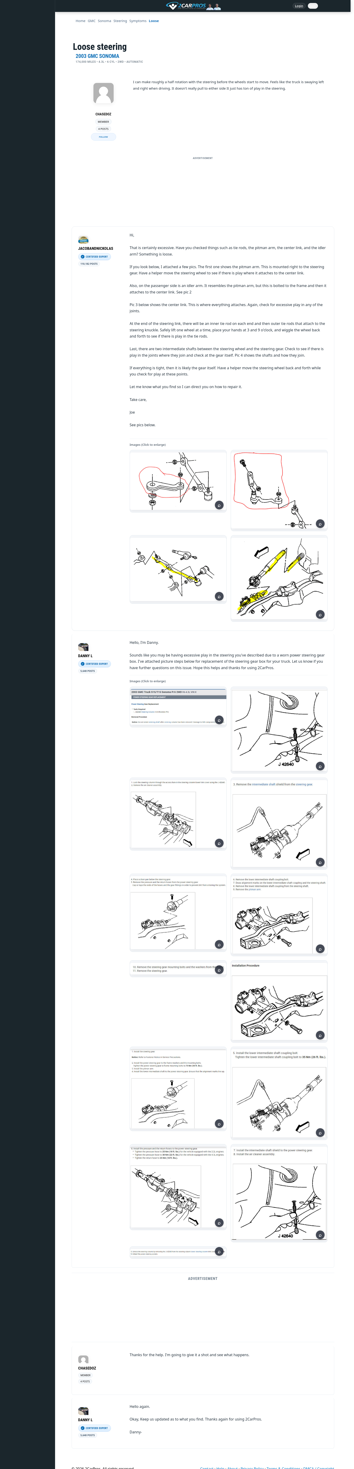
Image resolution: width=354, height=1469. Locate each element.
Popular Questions (22, 75)
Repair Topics (18, 47)
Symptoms (16, 145)
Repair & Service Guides (26, 61)
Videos (14, 159)
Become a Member (22, 187)
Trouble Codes (19, 103)
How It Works (18, 117)
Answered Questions (24, 33)
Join (313, 6)
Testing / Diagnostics (24, 131)
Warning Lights (20, 89)
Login (299, 6)
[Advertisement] (203, 194)
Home (13, 19)
